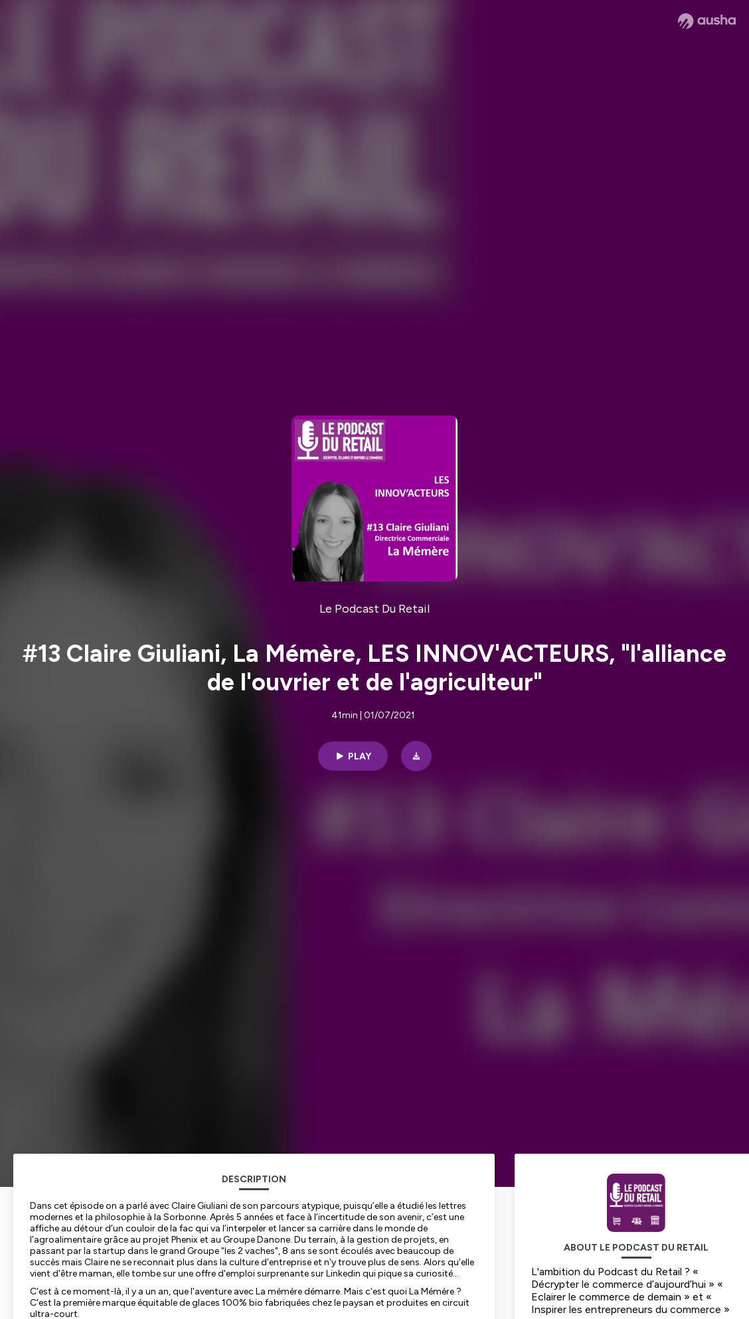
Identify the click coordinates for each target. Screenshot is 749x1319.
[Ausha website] (707, 21)
